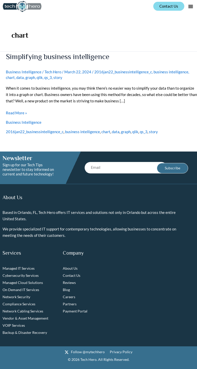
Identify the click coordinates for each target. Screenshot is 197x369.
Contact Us (71, 276)
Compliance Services (19, 304)
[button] (190, 6)
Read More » (16, 112)
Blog (66, 290)
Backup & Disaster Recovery (25, 333)
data (20, 77)
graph (30, 77)
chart (10, 77)
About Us (70, 268)
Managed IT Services (19, 268)
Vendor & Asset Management (25, 318)
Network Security (16, 297)
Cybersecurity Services (21, 276)
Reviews (69, 283)
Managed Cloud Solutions (23, 283)
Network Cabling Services (23, 311)
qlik (40, 77)
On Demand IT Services (21, 290)
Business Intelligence (23, 72)
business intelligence (171, 72)
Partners (70, 304)
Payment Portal (75, 311)
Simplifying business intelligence (58, 56)
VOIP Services (14, 325)
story (57, 77)
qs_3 (48, 77)
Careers (69, 297)
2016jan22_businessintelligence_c (123, 72)
